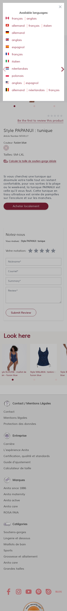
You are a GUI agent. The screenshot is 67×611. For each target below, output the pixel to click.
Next (62, 69)
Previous (4, 69)
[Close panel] (60, 7)
